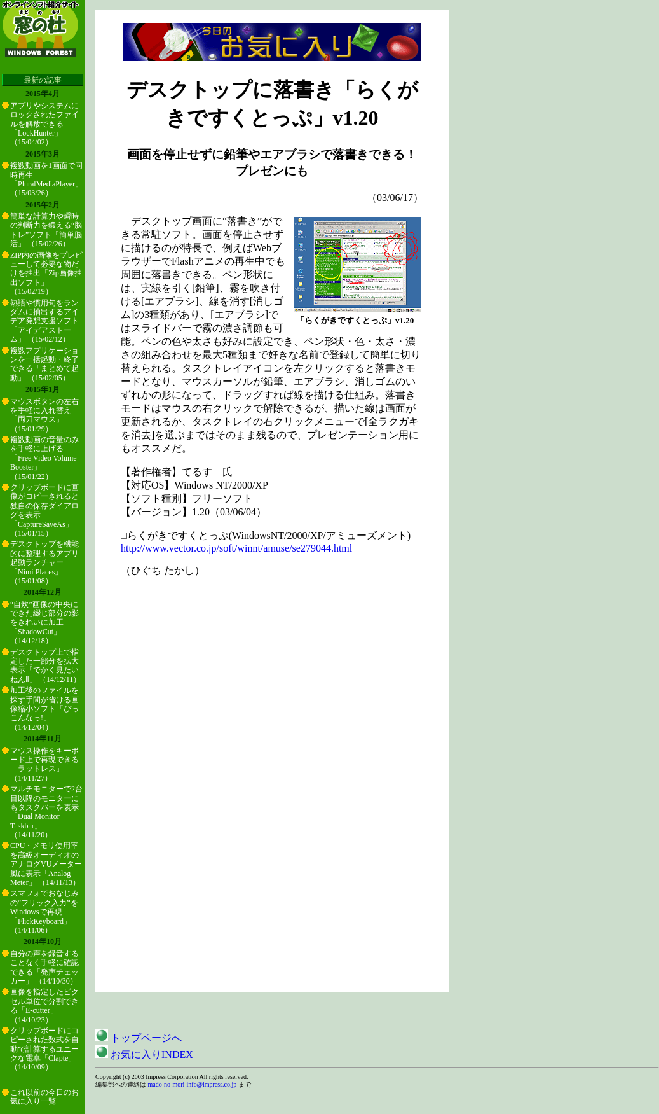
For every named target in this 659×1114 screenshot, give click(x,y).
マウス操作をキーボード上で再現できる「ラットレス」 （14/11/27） (44, 764)
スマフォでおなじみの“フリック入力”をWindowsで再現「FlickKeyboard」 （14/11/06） (44, 912)
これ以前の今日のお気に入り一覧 (44, 1097)
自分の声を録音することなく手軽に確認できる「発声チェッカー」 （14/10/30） (44, 967)
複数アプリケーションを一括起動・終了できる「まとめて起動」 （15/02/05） (44, 364)
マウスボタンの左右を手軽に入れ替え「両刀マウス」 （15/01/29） (44, 415)
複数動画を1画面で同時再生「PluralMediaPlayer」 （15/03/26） (46, 179)
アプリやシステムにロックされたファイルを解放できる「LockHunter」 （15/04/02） (44, 124)
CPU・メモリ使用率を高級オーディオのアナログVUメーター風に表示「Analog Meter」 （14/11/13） (46, 864)
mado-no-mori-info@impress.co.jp (192, 1084)
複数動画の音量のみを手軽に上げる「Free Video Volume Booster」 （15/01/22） (44, 458)
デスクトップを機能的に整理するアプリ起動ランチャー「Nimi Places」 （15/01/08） (44, 562)
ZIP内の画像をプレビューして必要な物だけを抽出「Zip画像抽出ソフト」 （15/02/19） (46, 273)
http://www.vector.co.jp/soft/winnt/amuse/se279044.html (236, 548)
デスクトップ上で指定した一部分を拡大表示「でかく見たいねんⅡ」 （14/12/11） (45, 666)
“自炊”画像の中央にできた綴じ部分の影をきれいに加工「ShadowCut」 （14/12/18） (44, 623)
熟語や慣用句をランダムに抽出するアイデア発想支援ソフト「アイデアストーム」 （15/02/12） (44, 321)
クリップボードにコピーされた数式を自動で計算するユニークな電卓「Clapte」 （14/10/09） (44, 1049)
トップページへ (138, 1038)
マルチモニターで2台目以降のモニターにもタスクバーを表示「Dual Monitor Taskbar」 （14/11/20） (46, 811)
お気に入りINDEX (144, 1054)
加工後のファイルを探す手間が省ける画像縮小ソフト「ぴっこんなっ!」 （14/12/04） (44, 709)
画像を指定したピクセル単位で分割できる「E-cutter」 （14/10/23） (44, 1005)
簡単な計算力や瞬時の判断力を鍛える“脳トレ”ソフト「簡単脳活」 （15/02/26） (46, 230)
